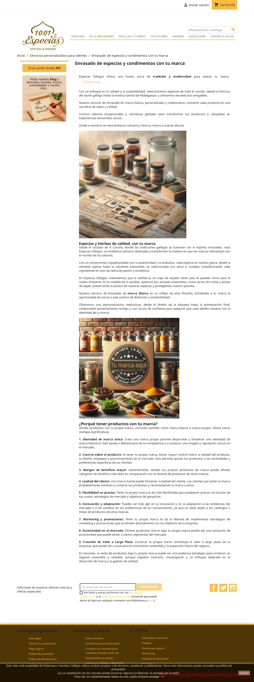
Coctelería (159, 36)
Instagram (233, 588)
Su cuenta (138, 630)
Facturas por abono (153, 648)
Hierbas (178, 36)
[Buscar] (212, 29)
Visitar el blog (222, 36)
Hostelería (197, 36)
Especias (77, 36)
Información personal (154, 638)
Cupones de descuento (155, 658)
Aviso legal (35, 638)
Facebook (214, 588)
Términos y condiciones (42, 643)
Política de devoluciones (43, 659)
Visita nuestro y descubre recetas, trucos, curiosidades (44, 82)
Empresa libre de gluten (99, 658)
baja (151, 600)
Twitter (223, 588)
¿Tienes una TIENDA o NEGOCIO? (104, 663)
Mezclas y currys (132, 36)
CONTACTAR (91, 82)
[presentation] (113, 610)
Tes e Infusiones (101, 36)
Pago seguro (36, 648)
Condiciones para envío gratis (102, 643)
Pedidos (146, 643)
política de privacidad (116, 596)
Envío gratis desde (44, 68)
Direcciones (148, 653)
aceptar (244, 672)
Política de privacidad (41, 654)
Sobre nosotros (94, 638)
